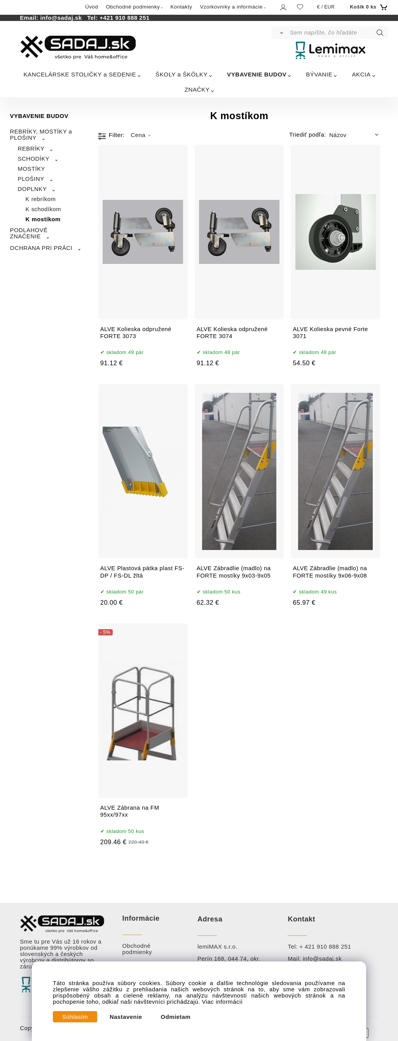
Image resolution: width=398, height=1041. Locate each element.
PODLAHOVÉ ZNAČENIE (29, 233)
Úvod (91, 7)
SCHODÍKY (34, 159)
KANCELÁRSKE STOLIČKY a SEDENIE (79, 74)
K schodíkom (43, 209)
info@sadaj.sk (62, 18)
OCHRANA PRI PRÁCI (41, 248)
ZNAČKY (197, 89)
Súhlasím (75, 1017)
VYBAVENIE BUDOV (256, 74)
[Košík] (368, 7)
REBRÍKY (31, 149)
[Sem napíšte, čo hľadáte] (338, 32)
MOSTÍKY (31, 169)
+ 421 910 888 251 (325, 947)
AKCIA (361, 74)
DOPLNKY (32, 189)
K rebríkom (41, 199)
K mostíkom (43, 219)
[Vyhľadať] (280, 32)
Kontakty (181, 7)
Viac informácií (222, 1002)
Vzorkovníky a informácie (231, 7)
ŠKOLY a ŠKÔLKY (181, 74)
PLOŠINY (31, 179)
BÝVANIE (319, 74)
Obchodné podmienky (133, 7)
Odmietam (176, 1017)
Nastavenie (126, 1017)
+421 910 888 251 (124, 18)
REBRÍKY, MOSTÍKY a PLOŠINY (41, 134)
